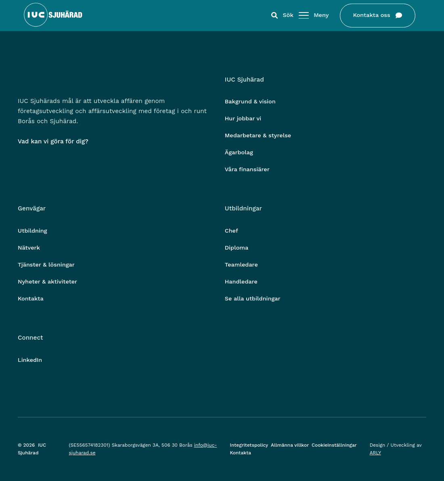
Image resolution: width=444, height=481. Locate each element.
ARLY (375, 453)
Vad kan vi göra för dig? (53, 141)
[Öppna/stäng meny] (301, 16)
